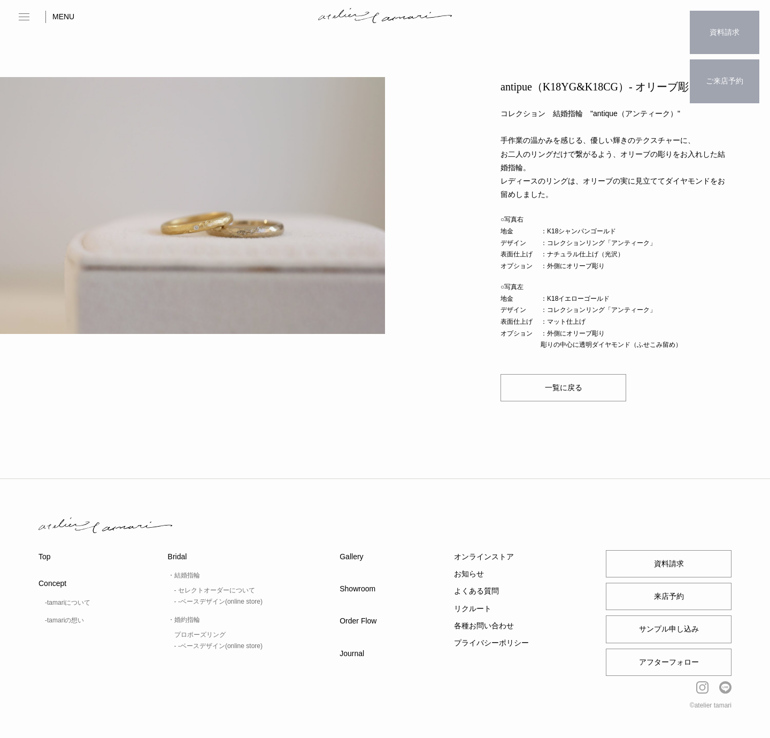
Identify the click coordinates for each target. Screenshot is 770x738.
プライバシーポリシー (491, 642)
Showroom (357, 588)
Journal (352, 653)
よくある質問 (476, 591)
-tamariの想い (64, 620)
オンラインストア (484, 556)
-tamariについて (67, 602)
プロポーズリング (200, 634)
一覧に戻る (563, 387)
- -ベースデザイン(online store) (218, 601)
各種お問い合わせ (484, 625)
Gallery (351, 556)
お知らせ (469, 573)
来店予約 (669, 596)
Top (44, 556)
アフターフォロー (669, 662)
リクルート (472, 608)
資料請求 (725, 24)
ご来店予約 (724, 56)
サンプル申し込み (669, 629)
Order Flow (358, 621)
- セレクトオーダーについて (214, 590)
